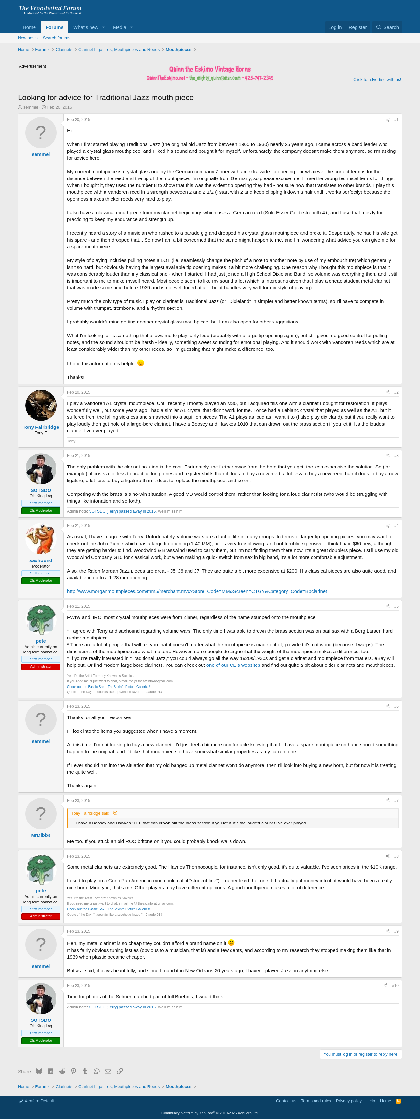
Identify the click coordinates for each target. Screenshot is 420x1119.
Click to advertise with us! (377, 79)
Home (29, 27)
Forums (54, 27)
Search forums (57, 37)
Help (371, 1101)
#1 (396, 119)
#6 (396, 706)
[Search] (387, 27)
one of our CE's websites (233, 665)
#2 (396, 392)
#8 (396, 856)
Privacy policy (349, 1101)
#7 (396, 800)
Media (119, 27)
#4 (396, 525)
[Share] (388, 120)
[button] (103, 27)
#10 (395, 985)
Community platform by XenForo (210, 1113)
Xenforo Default (36, 1101)
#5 (396, 606)
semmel (30, 107)
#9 (396, 931)
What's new (85, 27)
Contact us (286, 1101)
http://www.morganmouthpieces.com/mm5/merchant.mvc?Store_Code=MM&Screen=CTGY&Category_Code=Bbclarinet (197, 591)
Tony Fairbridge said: (91, 813)
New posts (28, 37)
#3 (396, 456)
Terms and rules (316, 1101)
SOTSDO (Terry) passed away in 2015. (123, 511)
